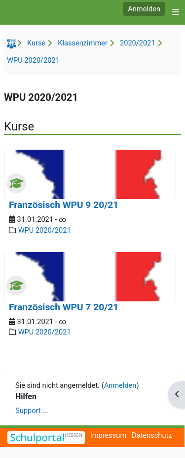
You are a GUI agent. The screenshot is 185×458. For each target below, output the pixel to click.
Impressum (108, 435)
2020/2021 (137, 43)
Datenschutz (152, 435)
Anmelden (144, 8)
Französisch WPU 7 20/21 (63, 307)
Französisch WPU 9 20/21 (63, 204)
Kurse (36, 43)
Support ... (31, 410)
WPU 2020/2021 (33, 60)
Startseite (13, 45)
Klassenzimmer (83, 43)
